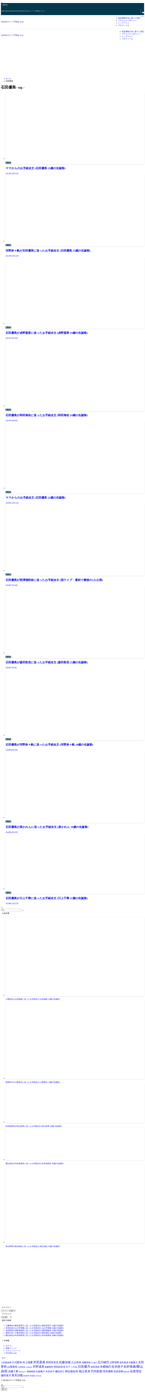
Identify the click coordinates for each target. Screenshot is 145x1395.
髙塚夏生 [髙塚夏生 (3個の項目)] (33, 1376)
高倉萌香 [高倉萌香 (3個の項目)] (26, 1376)
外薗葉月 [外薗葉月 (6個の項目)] (133, 1362)
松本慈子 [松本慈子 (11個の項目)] (117, 1366)
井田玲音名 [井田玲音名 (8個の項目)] (52, 1362)
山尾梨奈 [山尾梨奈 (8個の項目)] (12, 1366)
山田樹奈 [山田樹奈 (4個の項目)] (21, 1367)
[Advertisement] (72, 59)
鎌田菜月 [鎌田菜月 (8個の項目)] (6, 1375)
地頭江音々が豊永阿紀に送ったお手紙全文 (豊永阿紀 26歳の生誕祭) (34, 1333)
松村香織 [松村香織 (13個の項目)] (130, 1366)
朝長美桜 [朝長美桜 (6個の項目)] (95, 1367)
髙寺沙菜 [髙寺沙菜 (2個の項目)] (38, 1376)
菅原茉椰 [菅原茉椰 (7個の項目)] (118, 1371)
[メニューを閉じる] (2, 2)
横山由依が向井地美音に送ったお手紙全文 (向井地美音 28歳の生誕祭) (35, 1335)
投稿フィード (11, 1348)
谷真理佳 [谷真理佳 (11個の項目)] (136, 1371)
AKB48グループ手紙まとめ (12, 22)
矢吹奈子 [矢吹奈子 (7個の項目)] (50, 1371)
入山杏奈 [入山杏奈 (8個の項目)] (76, 1362)
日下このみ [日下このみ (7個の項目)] (71, 1367)
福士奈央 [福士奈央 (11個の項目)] (84, 1371)
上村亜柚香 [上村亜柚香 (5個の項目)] (6, 1362)
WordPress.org (11, 1353)
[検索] (143, 12)
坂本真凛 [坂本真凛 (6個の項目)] (123, 1362)
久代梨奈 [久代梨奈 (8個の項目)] (17, 1362)
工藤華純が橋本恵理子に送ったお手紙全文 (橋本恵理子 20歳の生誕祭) (35, 1326)
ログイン (9, 1346)
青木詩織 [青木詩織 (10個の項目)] (17, 1375)
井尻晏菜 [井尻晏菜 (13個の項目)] (39, 1362)
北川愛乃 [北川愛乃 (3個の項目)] (94, 1363)
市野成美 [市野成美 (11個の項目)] (38, 1366)
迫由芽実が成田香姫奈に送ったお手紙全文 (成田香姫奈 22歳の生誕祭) (35, 1330)
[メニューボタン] (141, 16)
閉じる (4, 1389)
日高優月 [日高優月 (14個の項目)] (84, 1366)
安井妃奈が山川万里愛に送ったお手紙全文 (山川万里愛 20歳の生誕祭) (35, 1328)
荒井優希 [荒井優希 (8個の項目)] (108, 1371)
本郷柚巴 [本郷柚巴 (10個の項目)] (105, 1366)
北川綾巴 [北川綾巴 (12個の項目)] (103, 1362)
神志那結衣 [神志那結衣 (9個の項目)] (71, 1371)
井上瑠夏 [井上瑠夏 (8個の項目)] (28, 1362)
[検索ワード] (11, 910)
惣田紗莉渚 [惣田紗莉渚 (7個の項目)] (59, 1367)
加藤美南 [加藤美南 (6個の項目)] (86, 1362)
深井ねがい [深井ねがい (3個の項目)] (22, 1372)
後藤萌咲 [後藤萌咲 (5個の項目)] (49, 1367)
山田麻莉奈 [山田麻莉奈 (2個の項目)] (29, 1367)
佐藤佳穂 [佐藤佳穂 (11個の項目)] (65, 1362)
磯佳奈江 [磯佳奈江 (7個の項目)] (59, 1371)
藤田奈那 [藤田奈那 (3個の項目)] (126, 1372)
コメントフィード (13, 1351)
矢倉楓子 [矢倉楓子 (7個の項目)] (40, 1371)
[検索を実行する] (23, 910)
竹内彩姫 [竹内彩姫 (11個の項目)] (96, 1371)
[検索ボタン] (143, 16)
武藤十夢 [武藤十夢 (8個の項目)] (13, 1371)
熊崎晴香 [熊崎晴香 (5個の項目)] (31, 1371)
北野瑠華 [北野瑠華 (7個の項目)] (114, 1362)
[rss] (143, 9)
